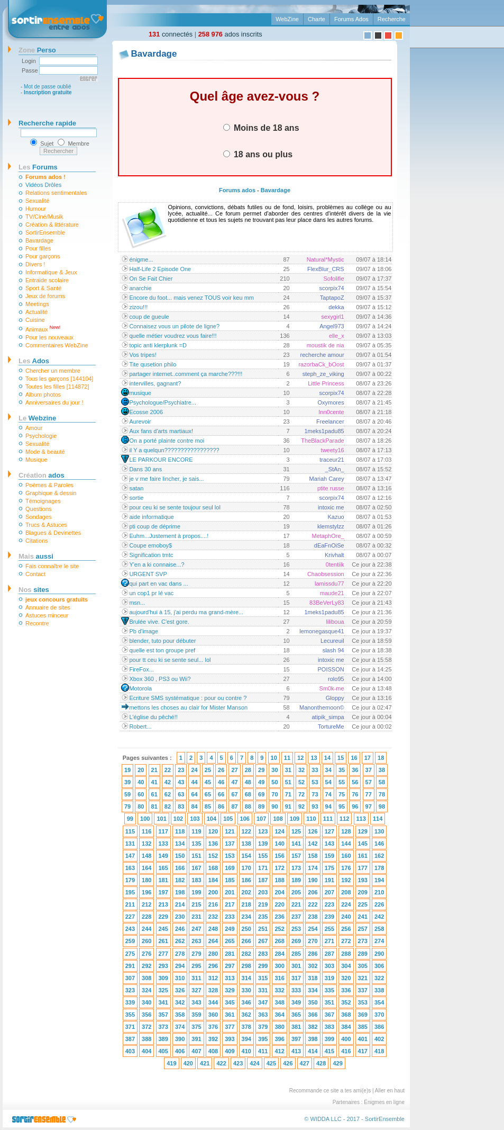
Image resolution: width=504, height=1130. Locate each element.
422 (221, 1063)
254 (312, 929)
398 (312, 1039)
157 (296, 856)
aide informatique (151, 517)
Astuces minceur (46, 615)
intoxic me (331, 507)
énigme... (141, 259)
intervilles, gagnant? (155, 383)
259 (130, 941)
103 (194, 818)
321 (363, 978)
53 (314, 782)
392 (213, 1039)
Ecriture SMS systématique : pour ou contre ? (187, 698)
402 (379, 1039)
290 (379, 953)
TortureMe (331, 726)
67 (234, 794)
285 (296, 953)
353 (363, 1002)
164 (146, 868)
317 (296, 978)
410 (246, 1051)
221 (296, 904)
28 (248, 770)
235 (263, 916)
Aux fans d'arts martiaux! (161, 431)
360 (213, 1014)
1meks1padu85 (324, 431)
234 (246, 916)
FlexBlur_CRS (325, 269)
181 (163, 880)
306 (379, 966)
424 (254, 1063)
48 (248, 782)
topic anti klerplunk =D (158, 345)
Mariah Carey (326, 479)
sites (34, 590)
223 (329, 904)
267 (263, 941)
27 (234, 770)
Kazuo (335, 517)
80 (141, 806)
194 (379, 880)
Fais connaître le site (52, 566)
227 (130, 916)
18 (381, 758)
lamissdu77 (329, 583)
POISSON (331, 669)
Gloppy (335, 698)
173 (296, 868)
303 (329, 966)
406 (180, 1051)
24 (194, 770)
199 (196, 892)
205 (296, 892)
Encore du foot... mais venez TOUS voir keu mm (191, 297)
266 (246, 941)
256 (346, 929)
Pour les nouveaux (49, 337)
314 (246, 978)
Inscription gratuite (48, 92)
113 (361, 818)
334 (312, 990)
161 (363, 856)
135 (196, 843)
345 (229, 1002)
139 (263, 843)
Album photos (43, 394)
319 (329, 978)
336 (346, 990)
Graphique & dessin (51, 493)
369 (363, 1014)
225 (363, 904)
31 (288, 770)
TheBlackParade (322, 440)
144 (346, 843)
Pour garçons (42, 256)
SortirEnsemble (45, 232)
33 (314, 770)
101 (161, 818)
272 (346, 941)
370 (379, 1014)
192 (346, 880)
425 (271, 1063)
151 (196, 856)
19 (127, 770)
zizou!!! (138, 307)
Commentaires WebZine (56, 345)
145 (363, 843)
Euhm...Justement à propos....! (168, 536)
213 (163, 904)
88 (248, 806)
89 (261, 806)
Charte (316, 19)
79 (127, 806)
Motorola (140, 688)
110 (311, 818)
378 (246, 1027)
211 (130, 904)
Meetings (37, 304)
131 (130, 843)
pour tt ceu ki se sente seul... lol (169, 660)
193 (363, 880)
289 (363, 953)
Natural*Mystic (325, 259)
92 (301, 806)
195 (130, 892)
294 (180, 966)
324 (146, 990)
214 (180, 904)
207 (329, 892)
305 (363, 966)
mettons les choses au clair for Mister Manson (188, 707)
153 (229, 856)
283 (263, 953)
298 (246, 966)
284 (279, 953)
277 (163, 953)
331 (263, 990)
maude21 (332, 593)
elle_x (336, 336)
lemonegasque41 (321, 631)
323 (130, 990)
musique (140, 393)
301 (296, 966)
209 (363, 892)
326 (180, 990)
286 (312, 953)
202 (246, 892)
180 (146, 880)
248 (213, 929)
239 (329, 916)
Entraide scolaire (47, 280)
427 (304, 1063)
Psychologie (41, 436)
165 (163, 868)
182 (180, 880)
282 (246, 953)
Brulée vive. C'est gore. (159, 621)
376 (213, 1027)
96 (355, 806)
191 (329, 880)
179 (130, 880)
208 (346, 892)
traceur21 (331, 459)
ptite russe (330, 488)
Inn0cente (331, 412)
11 (287, 758)
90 (274, 806)
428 (321, 1063)
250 (246, 929)
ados (42, 475)
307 (130, 978)
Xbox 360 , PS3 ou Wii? (159, 679)
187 (263, 880)
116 (146, 831)
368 (346, 1014)
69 (261, 794)
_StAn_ (334, 469)
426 (287, 1063)
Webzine (37, 418)
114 (377, 818)
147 (130, 856)
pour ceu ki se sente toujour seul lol (174, 507)
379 (263, 1027)
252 (279, 929)
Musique (36, 459)
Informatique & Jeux (51, 272)
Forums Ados (351, 19)
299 (263, 966)
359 (196, 1014)
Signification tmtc (151, 555)
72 (301, 794)
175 (329, 868)
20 (141, 770)
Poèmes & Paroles (49, 485)
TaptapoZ (332, 297)
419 (171, 1063)
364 (279, 1014)
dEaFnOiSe (329, 545)
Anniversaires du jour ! (54, 402)
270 (312, 941)
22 (167, 770)
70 (274, 794)
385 (363, 1027)
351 (329, 1002)
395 (263, 1039)
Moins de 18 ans (261, 127)
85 (208, 806)
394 (246, 1039)
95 (341, 806)
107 (261, 818)
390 (180, 1039)
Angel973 (331, 326)
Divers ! (35, 264)
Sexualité (37, 201)
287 (329, 953)
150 (180, 856)
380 (279, 1027)
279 (196, 953)
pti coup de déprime (154, 526)
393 (229, 1039)
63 (181, 794)
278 (180, 953)
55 (341, 782)
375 (196, 1027)
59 (127, 794)
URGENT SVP (148, 574)
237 (296, 916)
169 (229, 868)
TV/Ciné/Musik (44, 216)
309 (163, 978)
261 (163, 941)
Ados (34, 361)
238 (312, 916)
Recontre (37, 623)
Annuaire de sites (47, 607)
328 (213, 990)
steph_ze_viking (323, 374)
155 (263, 856)
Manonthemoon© (321, 707)
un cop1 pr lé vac (151, 593)
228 (146, 916)
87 (234, 806)
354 (379, 1002)
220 (279, 904)
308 (146, 978)
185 (229, 880)
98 (382, 806)
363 (263, 1014)
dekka (336, 307)
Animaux (42, 329)
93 (314, 806)
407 (196, 1051)
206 (312, 892)
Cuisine (35, 320)
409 (229, 1051)
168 (213, 868)
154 (246, 856)
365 (296, 1014)
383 (329, 1027)
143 (329, 843)
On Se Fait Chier (150, 278)
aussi (36, 556)
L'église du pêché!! (153, 717)
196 (146, 892)
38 (382, 770)
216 (213, 904)
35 (341, 770)
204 (279, 892)
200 (213, 892)
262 (180, 941)
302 (312, 966)
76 (355, 794)
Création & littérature (52, 224)
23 (181, 770)
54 (328, 782)
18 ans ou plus (258, 154)
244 (146, 929)
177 (363, 868)
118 (180, 831)
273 (363, 941)
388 (146, 1039)
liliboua (335, 621)
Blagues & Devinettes (53, 533)
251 (263, 929)
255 (329, 929)
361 (229, 1014)
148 (146, 856)
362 (246, 1014)
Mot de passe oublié (47, 86)
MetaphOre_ (327, 536)
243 (130, 929)
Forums (38, 167)
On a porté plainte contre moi (166, 440)
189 (296, 880)
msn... (137, 602)
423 (238, 1063)
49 (261, 782)
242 (379, 916)
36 (355, 770)
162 (379, 856)
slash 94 (333, 650)
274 (379, 941)
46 (221, 782)
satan (136, 488)
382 (312, 1027)
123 (263, 831)
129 (363, 831)
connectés (171, 34)
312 (213, 978)
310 (180, 978)
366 (312, 1014)
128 (346, 831)
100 (145, 818)
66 (221, 794)
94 (328, 806)
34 (328, 770)
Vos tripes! (142, 355)
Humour (35, 208)
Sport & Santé (43, 288)
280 (213, 953)
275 (130, 953)
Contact (35, 574)
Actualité (36, 312)
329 (229, 990)
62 (167, 794)
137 (229, 843)
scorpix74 (331, 288)
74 (328, 794)
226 (379, 904)
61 (154, 794)
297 (229, 966)
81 (154, 806)
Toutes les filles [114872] (57, 386)
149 (163, 856)
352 (346, 1002)
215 (196, 904)
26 (221, 770)
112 (344, 818)
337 (363, 990)
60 (141, 794)
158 (312, 856)
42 (167, 782)
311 (196, 978)
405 (163, 1051)
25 (208, 770)
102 (178, 818)
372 (146, 1027)
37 (368, 770)
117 (163, 831)
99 (130, 818)
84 (194, 806)
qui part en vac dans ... (158, 583)
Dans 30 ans (145, 469)
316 (279, 978)
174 (312, 868)
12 (300, 758)
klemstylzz (330, 526)
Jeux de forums (45, 296)
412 (279, 1051)
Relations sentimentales (56, 193)
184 (213, 880)
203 (263, 892)
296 (213, 966)
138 (246, 843)
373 (163, 1027)
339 (130, 1002)
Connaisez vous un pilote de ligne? (174, 326)
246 (180, 929)
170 (246, 868)
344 (213, 1002)
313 (229, 978)
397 (296, 1039)
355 (130, 1014)
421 (204, 1063)
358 (180, 1014)
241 (363, 916)
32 (301, 770)
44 (194, 782)
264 (213, 941)
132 (146, 843)
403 (130, 1051)
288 (346, 953)
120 (213, 831)
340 (146, 1002)
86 (221, 806)
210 (379, 892)
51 (288, 782)
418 (379, 1051)
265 (229, 941)
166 (180, 868)
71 (288, 794)
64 (194, 794)
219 (263, 904)
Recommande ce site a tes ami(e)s (330, 1090)
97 (368, 806)
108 (277, 818)
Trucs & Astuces (46, 525)
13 (313, 758)
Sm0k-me (331, 688)
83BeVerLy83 (326, 602)
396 (279, 1039)
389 (163, 1039)
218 (246, 904)
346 (246, 1002)
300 (279, 966)
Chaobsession (325, 574)
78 (382, 794)
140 (279, 843)
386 (379, 1027)
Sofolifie (334, 278)
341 (163, 1002)
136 (213, 843)
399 (329, 1039)
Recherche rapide (47, 123)
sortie (136, 498)
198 (180, 892)
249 (229, 929)
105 (228, 818)
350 (312, 1002)
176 (346, 868)
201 (229, 892)
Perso (37, 50)
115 (130, 831)
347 (263, 1002)
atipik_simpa (328, 717)
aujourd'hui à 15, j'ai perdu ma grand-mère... (186, 612)
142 (312, 843)
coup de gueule (149, 316)
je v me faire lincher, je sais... (166, 479)
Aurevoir (140, 421)
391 (196, 1039)
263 (196, 941)
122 (246, 831)
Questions (38, 509)
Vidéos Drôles (43, 185)
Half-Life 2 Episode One (160, 269)
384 (346, 1027)
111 (328, 818)
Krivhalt (334, 555)
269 (296, 941)
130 (379, 831)
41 (154, 782)
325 (163, 990)
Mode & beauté (45, 452)
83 (181, 806)
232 (213, 916)
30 (274, 770)
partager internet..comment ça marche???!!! (185, 374)
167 (196, 868)
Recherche (392, 19)
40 (141, 782)
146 (379, 843)
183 (196, 880)
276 (146, 953)
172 (279, 868)
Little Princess (326, 383)
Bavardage (39, 240)
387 (130, 1039)
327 (196, 990)
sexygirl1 (332, 316)
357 (163, 1014)
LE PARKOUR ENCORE (161, 459)
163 (130, 868)
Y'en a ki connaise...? (156, 564)
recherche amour (322, 355)
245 (163, 929)
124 (279, 831)
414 (312, 1051)
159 (329, 856)
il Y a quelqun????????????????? (174, 450)
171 (263, 868)
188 (279, 880)
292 (146, 966)
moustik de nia (325, 345)
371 (130, 1027)
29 (261, 770)
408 (213, 1051)
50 (274, 782)
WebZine (287, 19)
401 (363, 1039)
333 (296, 990)
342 (180, 1002)
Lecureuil (332, 641)
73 (314, 794)
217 (229, 904)
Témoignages (43, 501)
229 (163, 916)
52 (301, 782)
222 (312, 904)
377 (229, 1027)
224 (346, 904)
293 (163, 966)
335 (329, 990)
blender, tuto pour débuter (162, 641)
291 (130, 966)
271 (329, 941)
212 (146, 904)
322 (379, 978)
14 (327, 758)
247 (196, 929)
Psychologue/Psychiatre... (162, 402)
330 (246, 990)
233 (229, 916)
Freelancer (330, 421)
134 (180, 843)
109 (294, 818)
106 (245, 818)
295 (196, 966)
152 (213, 856)
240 (346, 916)
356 (146, 1014)
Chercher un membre (52, 370)
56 (355, 782)
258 (379, 929)
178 (379, 868)
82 (167, 806)
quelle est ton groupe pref (162, 650)
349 (296, 1002)
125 (296, 831)
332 (279, 990)
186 (246, 880)
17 (367, 758)
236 (279, 916)
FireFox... (141, 669)
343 (196, 1002)
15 (340, 758)
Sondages (38, 517)
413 (296, 1051)
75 (341, 794)
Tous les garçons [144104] (59, 378)
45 (208, 782)
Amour (33, 428)
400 (346, 1039)
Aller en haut (390, 1090)
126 (312, 831)
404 (146, 1051)
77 (368, 794)
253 (296, 929)
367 (329, 1014)
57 (368, 782)
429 (337, 1063)
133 (163, 843)
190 (312, 880)
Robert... (140, 726)
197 (163, 892)
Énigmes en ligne (384, 1102)
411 (263, 1051)
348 (279, 1002)
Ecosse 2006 (146, 412)
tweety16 (332, 450)
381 (296, 1027)
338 (379, 990)
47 (234, 782)
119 (196, 831)
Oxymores (331, 402)
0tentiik (335, 564)
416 (346, 1051)
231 (196, 916)
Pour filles (38, 248)
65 (208, 794)
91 (288, 806)
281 (229, 953)
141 (296, 843)
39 (127, 782)
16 (354, 758)
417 (363, 1051)
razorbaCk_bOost (321, 364)
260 (146, 941)
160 (346, 856)
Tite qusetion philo (152, 364)
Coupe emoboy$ (150, 545)
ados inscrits (230, 34)
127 (329, 831)
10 (274, 758)
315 (263, 978)
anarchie (140, 288)
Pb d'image (143, 631)
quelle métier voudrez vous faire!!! (172, 336)
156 (279, 856)
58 (382, 782)
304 (346, 966)
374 (180, 1027)
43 (181, 782)
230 (180, 916)
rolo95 (336, 679)
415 (329, 1051)
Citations (36, 540)
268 (279, 941)
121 (229, 831)
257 (363, 929)
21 (154, 770)
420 (188, 1063)
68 (248, 794)
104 (211, 818)
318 (312, 978)
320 (346, 978)
